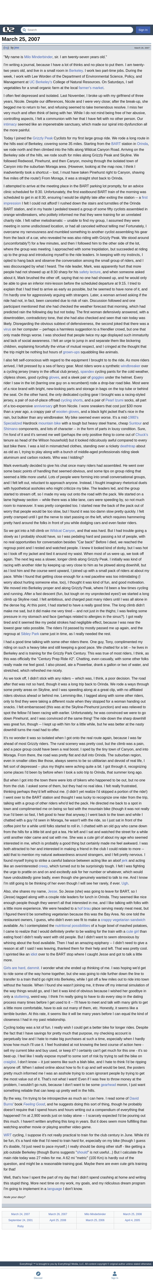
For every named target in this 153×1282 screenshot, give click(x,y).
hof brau (84, 908)
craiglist (10, 1062)
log (6, 47)
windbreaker (130, 366)
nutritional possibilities (72, 926)
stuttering (21, 996)
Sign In (143, 30)
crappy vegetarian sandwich (123, 920)
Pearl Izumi (114, 400)
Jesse (52, 891)
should (82, 1152)
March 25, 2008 (132, 1214)
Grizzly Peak (43, 138)
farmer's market (91, 88)
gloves (54, 377)
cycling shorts (72, 400)
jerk (124, 860)
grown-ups (71, 352)
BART (116, 144)
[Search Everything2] (77, 30)
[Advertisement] (76, 12)
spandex (87, 371)
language (54, 1189)
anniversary (43, 406)
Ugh (125, 883)
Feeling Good (34, 1104)
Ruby (20, 1226)
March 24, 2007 (20, 1214)
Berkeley (76, 71)
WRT (8, 1135)
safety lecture (90, 272)
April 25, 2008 (58, 1220)
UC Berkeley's (41, 82)
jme (16, 47)
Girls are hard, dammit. (22, 968)
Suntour (135, 423)
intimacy (10, 124)
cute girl (132, 931)
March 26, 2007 (58, 1214)
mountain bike (50, 423)
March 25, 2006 (95, 1220)
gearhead (108, 1085)
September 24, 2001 (20, 1220)
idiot (34, 954)
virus (7, 329)
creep (43, 866)
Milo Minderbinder (38, 57)
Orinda (142, 144)
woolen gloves (67, 412)
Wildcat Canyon (62, 531)
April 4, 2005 (132, 1220)
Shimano (11, 429)
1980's (133, 417)
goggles (97, 377)
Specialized (13, 423)
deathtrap (127, 446)
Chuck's (142, 435)
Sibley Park (30, 634)
